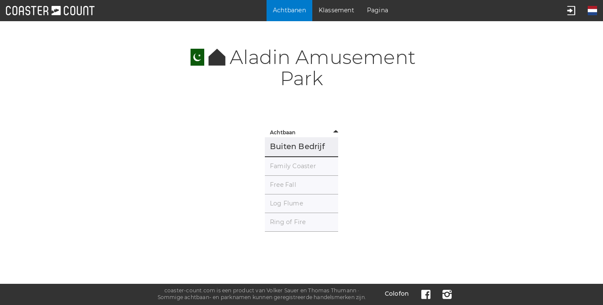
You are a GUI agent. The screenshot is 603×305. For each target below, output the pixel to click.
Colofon (397, 293)
